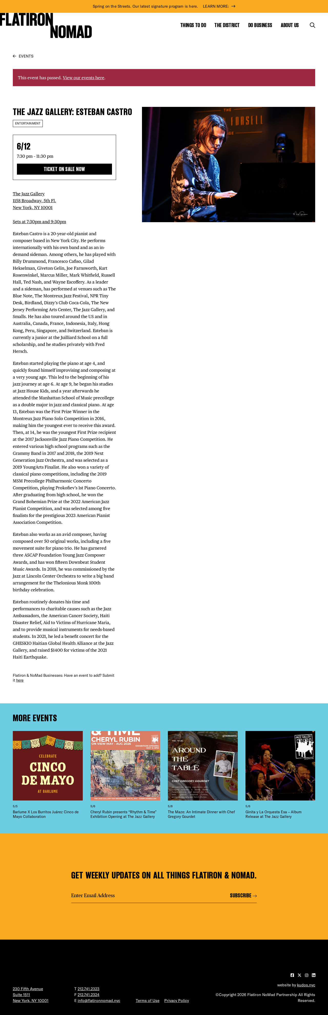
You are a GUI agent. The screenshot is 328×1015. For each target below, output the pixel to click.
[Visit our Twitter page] (300, 975)
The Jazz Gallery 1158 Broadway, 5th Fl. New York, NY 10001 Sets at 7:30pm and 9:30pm (39, 207)
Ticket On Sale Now (64, 169)
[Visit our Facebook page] (293, 975)
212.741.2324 (88, 994)
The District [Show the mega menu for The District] (227, 25)
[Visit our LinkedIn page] (313, 975)
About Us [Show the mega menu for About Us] (290, 25)
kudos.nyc (306, 985)
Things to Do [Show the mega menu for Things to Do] (193, 25)
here (20, 680)
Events (26, 56)
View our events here (83, 77)
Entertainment (27, 123)
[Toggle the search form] (312, 25)
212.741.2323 (88, 988)
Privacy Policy (176, 1000)
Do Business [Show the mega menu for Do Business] (260, 25)
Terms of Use (147, 1000)
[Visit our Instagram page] (307, 975)
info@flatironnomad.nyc (99, 1000)
